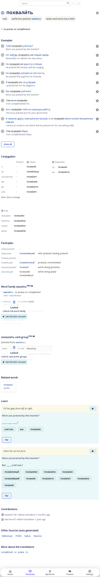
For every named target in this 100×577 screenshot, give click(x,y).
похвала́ (8, 384)
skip (7, 439)
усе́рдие (31, 82)
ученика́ (24, 73)
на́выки (10, 121)
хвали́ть (35, 18)
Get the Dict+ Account (14, 316)
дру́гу (20, 118)
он (52, 118)
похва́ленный (27, 262)
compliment (7, 552)
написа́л (12, 118)
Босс (8, 109)
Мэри (25, 131)
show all (8, 144)
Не (7, 54)
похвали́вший (27, 253)
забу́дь (14, 54)
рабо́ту (46, 109)
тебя (25, 109)
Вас (8, 91)
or (16, 552)
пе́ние (38, 64)
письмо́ (43, 118)
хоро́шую (36, 109)
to (27, 552)
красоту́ (28, 64)
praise (21, 552)
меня (13, 100)
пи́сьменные (86, 118)
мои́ (76, 118)
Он (7, 64)
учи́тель (27, 45)
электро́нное (31, 118)
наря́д (45, 54)
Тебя (8, 45)
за (31, 73)
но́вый (37, 54)
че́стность (39, 73)
